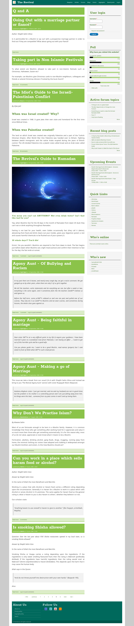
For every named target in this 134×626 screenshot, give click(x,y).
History (93, 210)
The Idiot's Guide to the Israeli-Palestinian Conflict (43, 94)
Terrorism (94, 223)
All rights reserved (26, 622)
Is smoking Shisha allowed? (39, 527)
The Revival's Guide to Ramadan (44, 158)
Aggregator (102, 2)
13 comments (24, 85)
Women (93, 225)
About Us (17, 609)
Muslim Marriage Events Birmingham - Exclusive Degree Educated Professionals (104, 168)
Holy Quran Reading (97, 117)
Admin (22, 467)
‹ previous (34, 597)
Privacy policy (18, 611)
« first (26, 597)
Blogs (88, 2)
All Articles (94, 199)
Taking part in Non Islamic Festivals (48, 59)
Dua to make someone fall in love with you (103, 142)
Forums (83, 2)
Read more (15, 52)
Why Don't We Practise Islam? (42, 413)
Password (93, 25)
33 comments (24, 151)
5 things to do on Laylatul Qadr (100, 105)
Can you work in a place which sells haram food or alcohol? (47, 460)
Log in (118, 2)
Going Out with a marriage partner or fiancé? (46, 22)
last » (71, 597)
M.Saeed (93, 266)
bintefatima (94, 264)
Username (93, 19)
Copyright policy (19, 614)
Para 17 (93, 115)
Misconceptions (95, 214)
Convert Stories (95, 203)
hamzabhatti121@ (96, 262)
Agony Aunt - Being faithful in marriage (42, 322)
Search (16, 616)
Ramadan (94, 216)
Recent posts (110, 2)
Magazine (69, 2)
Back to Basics (95, 205)
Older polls (94, 88)
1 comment (23, 256)
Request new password (97, 31)
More (118, 119)
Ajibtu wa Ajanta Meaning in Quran (101, 140)
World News (94, 201)
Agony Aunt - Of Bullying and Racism (42, 266)
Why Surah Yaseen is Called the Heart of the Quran (105, 148)
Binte (92, 268)
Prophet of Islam (96, 219)
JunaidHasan (95, 271)
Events (94, 2)
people (93, 208)
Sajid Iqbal (23, 28)
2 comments (23, 519)
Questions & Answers (97, 221)
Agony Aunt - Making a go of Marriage (41, 369)
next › (65, 597)
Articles (77, 2)
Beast (22, 101)
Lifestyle (93, 212)
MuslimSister (24, 417)
